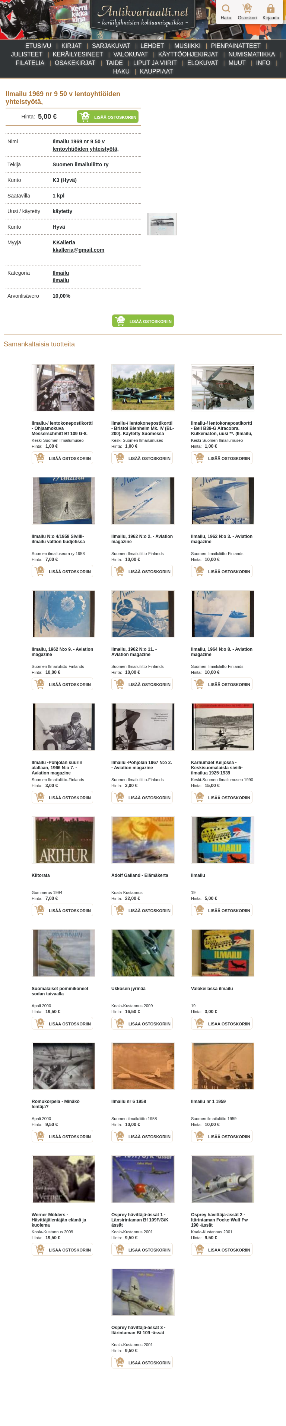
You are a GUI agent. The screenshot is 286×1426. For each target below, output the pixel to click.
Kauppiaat (156, 71)
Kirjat (71, 46)
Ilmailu (61, 273)
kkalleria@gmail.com (78, 250)
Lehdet (152, 46)
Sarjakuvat (111, 46)
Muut (237, 63)
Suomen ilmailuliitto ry (80, 164)
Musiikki (187, 46)
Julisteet (26, 54)
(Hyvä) (69, 180)
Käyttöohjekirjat (188, 54)
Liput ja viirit (155, 63)
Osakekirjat (75, 63)
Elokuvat (202, 63)
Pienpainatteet (236, 46)
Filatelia (30, 63)
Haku (121, 71)
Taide (114, 63)
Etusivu (38, 46)
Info (263, 63)
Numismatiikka (251, 54)
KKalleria (64, 242)
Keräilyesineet (78, 54)
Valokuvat (131, 54)
